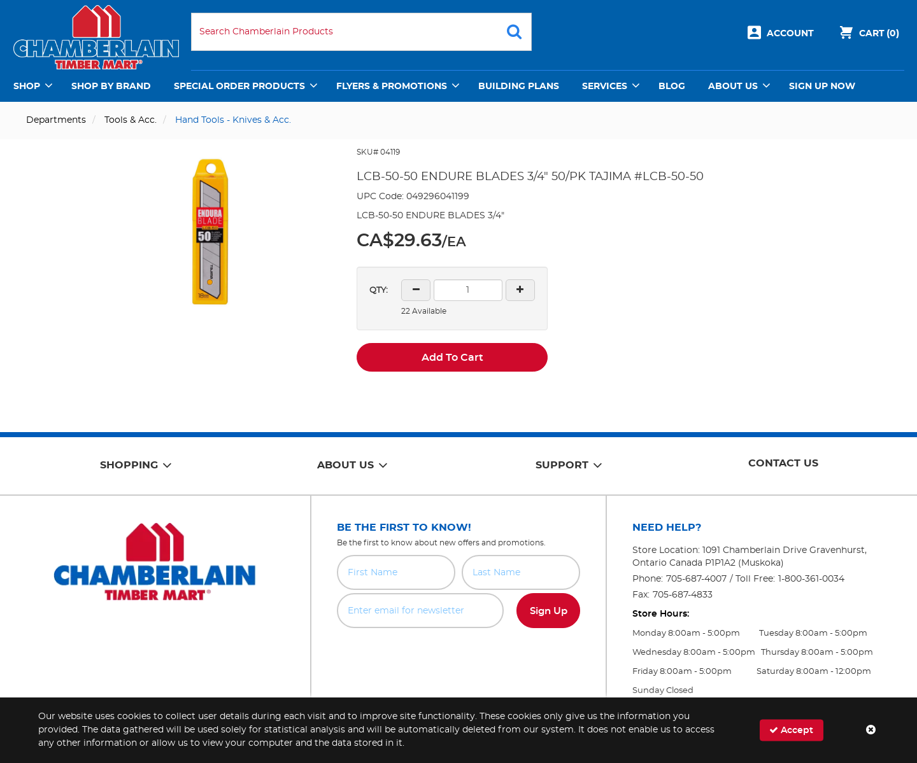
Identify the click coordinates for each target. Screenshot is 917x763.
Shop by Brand (111, 86)
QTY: (378, 290)
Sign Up (548, 611)
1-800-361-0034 (811, 579)
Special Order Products (239, 86)
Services (604, 86)
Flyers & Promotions (391, 86)
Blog (671, 86)
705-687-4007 (696, 579)
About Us (733, 86)
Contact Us (783, 463)
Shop (26, 86)
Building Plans (518, 86)
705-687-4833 (683, 595)
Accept (791, 730)
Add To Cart (452, 358)
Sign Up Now (822, 86)
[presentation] (458, 656)
